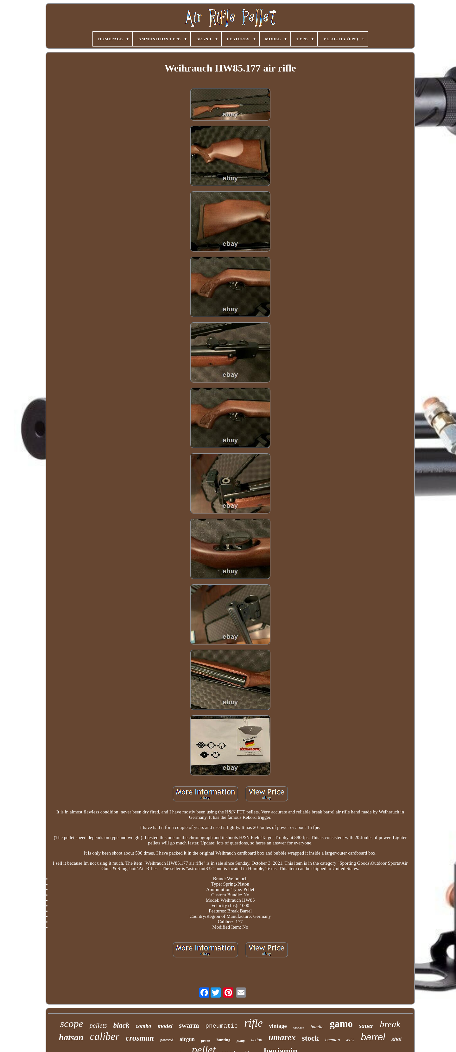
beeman (332, 1039)
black (121, 1025)
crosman (140, 1038)
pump (241, 1041)
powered (166, 1040)
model (165, 1026)
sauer (366, 1025)
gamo (341, 1023)
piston (205, 1041)
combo (143, 1026)
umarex (282, 1037)
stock (310, 1038)
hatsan (71, 1037)
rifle (253, 1023)
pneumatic (222, 1026)
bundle (317, 1026)
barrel (373, 1037)
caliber (104, 1036)
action (256, 1039)
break (390, 1024)
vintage (278, 1026)
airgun (187, 1039)
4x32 (350, 1039)
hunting (223, 1039)
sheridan (298, 1028)
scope (71, 1023)
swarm (189, 1025)
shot (396, 1039)
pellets (98, 1025)
